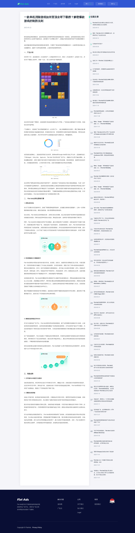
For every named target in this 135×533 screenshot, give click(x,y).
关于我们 (80, 504)
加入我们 (80, 508)
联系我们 (100, 3)
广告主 (55, 4)
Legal (76, 4)
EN (86, 3)
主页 (48, 4)
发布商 (63, 4)
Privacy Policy (37, 527)
